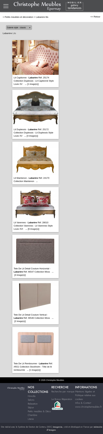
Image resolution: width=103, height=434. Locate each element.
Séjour (31, 407)
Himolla (31, 396)
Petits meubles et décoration (19, 17)
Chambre (32, 415)
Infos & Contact (83, 403)
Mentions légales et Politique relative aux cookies (85, 395)
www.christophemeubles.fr (88, 407)
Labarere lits (42, 17)
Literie (31, 419)
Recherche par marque (62, 391)
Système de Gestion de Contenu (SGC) (40, 426)
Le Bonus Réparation (61, 399)
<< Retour (95, 16)
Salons (31, 400)
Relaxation (33, 404)
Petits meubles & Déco (39, 411)
